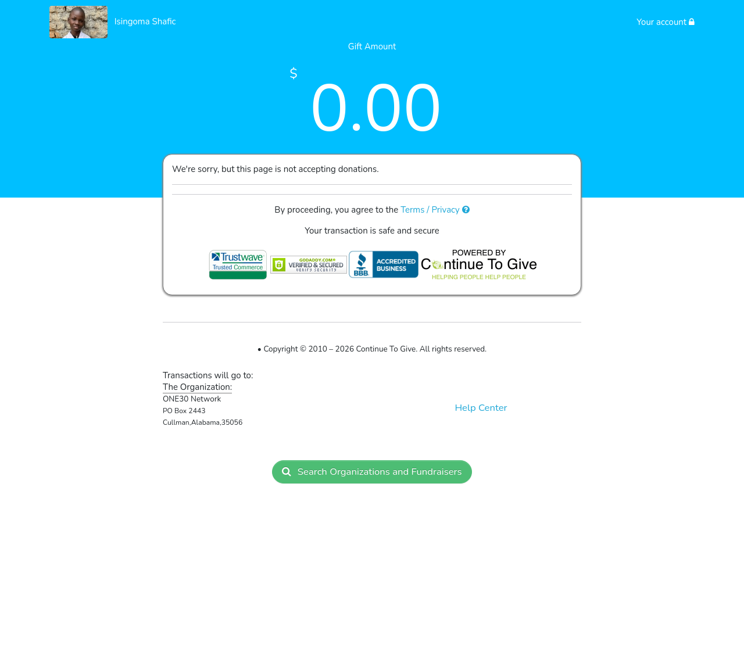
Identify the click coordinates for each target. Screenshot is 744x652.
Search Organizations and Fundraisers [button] (372, 471)
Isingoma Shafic (145, 21)
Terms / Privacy (435, 210)
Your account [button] (665, 22)
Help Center (481, 407)
